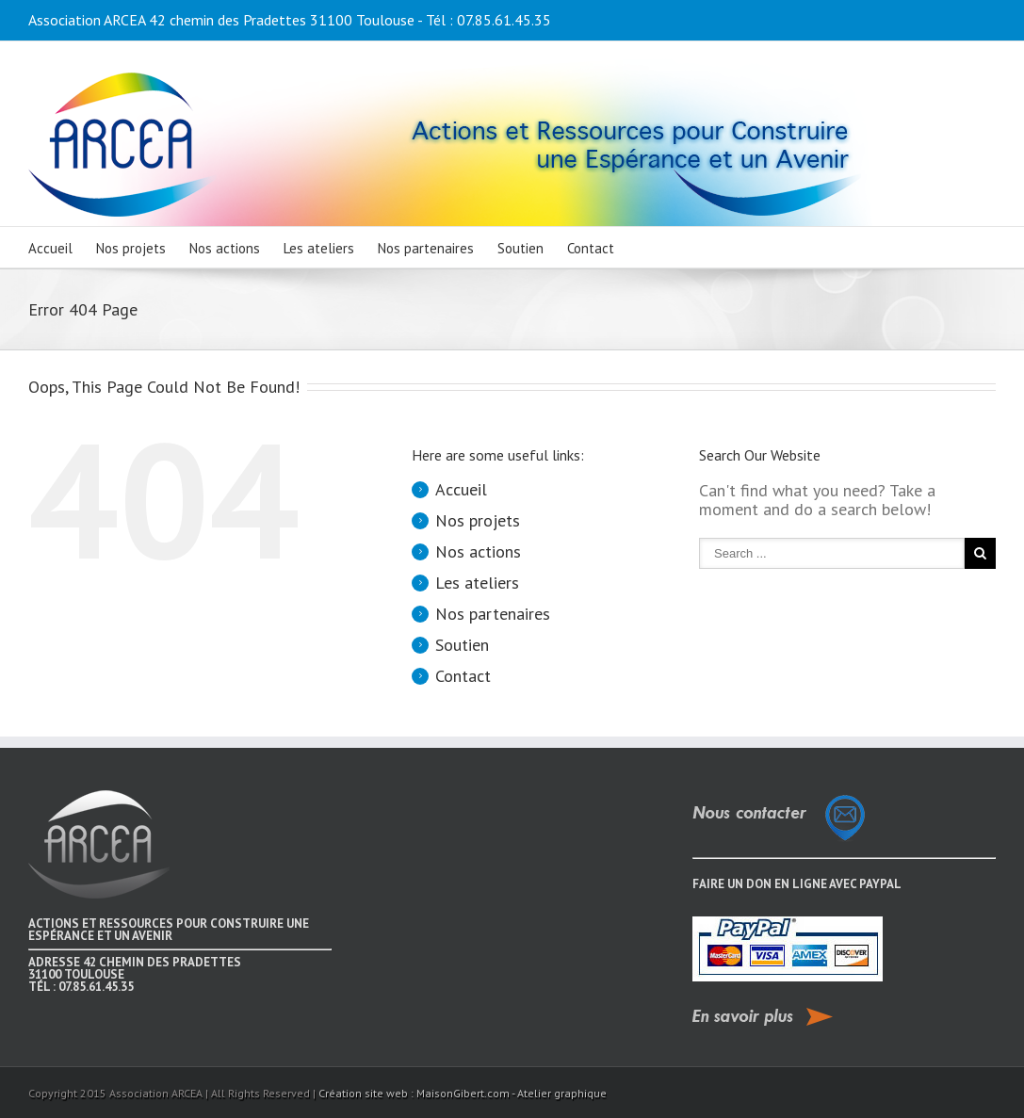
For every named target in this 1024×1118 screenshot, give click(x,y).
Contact (590, 248)
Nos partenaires (426, 248)
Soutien (520, 248)
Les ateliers (319, 248)
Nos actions (224, 248)
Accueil (50, 248)
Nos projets (131, 248)
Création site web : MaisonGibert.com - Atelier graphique (462, 1093)
